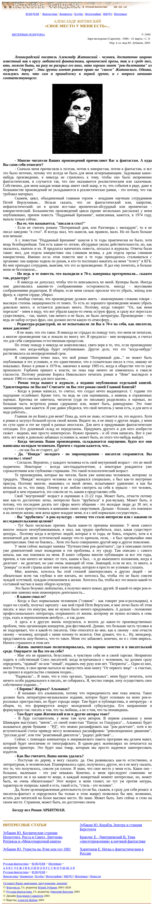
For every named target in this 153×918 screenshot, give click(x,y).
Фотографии (93, 14)
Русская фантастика (15, 863)
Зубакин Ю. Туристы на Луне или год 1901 (37, 849)
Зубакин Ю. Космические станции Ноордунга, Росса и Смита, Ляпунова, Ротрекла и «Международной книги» (33, 837)
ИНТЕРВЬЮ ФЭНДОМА (28, 34)
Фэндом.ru (13, 887)
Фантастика (49, 14)
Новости (95, 876)
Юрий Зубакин (47, 887)
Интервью (120, 14)
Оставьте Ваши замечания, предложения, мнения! (35, 883)
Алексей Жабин (27, 900)
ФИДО (107, 14)
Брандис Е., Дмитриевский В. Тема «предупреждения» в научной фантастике (113, 839)
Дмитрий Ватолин (61, 891)
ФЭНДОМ (32, 14)
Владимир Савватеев (30, 895)
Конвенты (66, 14)
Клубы (78, 14)
